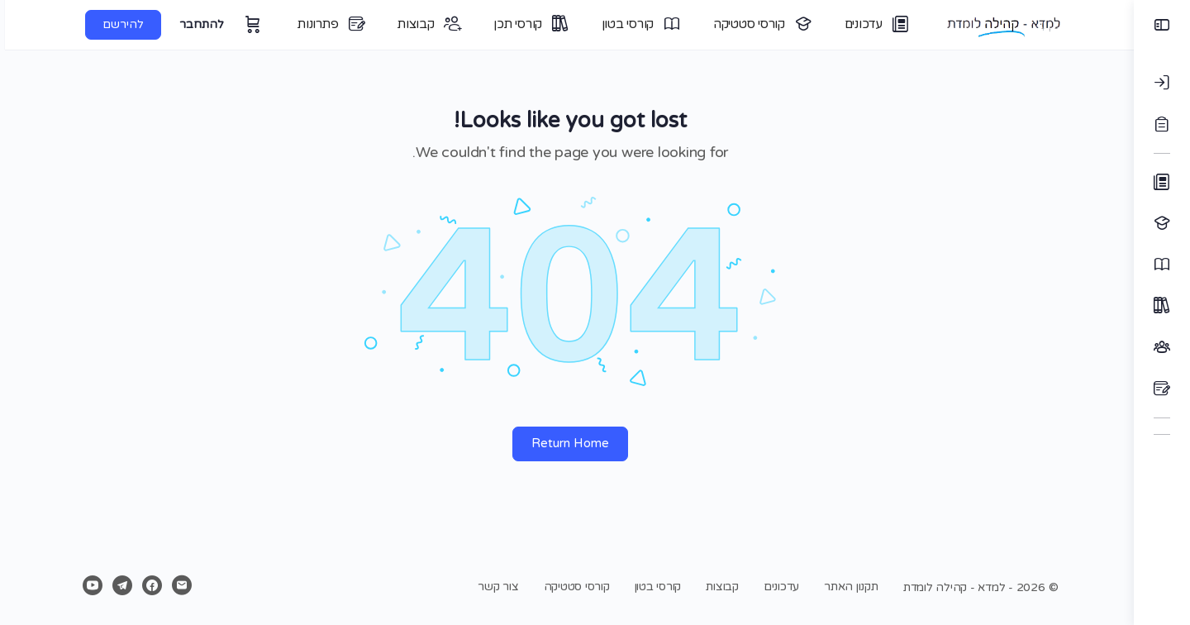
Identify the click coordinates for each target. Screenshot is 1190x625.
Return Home (567, 443)
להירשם (117, 24)
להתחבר (196, 24)
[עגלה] (245, 25)
